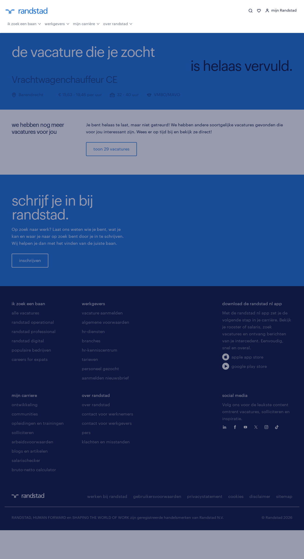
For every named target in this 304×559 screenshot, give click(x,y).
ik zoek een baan (24, 23)
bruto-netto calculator (34, 498)
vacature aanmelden (102, 341)
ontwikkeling (25, 433)
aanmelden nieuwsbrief (105, 406)
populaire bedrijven (31, 378)
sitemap (284, 525)
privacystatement (204, 525)
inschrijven (30, 274)
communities (25, 442)
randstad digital (28, 369)
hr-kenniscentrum (99, 378)
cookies (236, 525)
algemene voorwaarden (105, 350)
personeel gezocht (100, 397)
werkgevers (57, 23)
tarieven (90, 388)
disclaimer (259, 525)
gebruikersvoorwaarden (157, 525)
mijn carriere (24, 424)
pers (86, 461)
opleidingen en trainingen (38, 451)
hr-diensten (93, 360)
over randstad (117, 23)
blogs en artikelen (30, 479)
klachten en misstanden (106, 470)
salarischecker (26, 489)
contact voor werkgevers (107, 451)
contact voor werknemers (107, 442)
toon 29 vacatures (111, 148)
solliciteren (23, 461)
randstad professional (34, 360)
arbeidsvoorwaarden (32, 470)
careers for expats (30, 388)
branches (91, 369)
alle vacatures (25, 341)
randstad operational (33, 350)
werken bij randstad (107, 525)
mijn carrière (86, 23)
